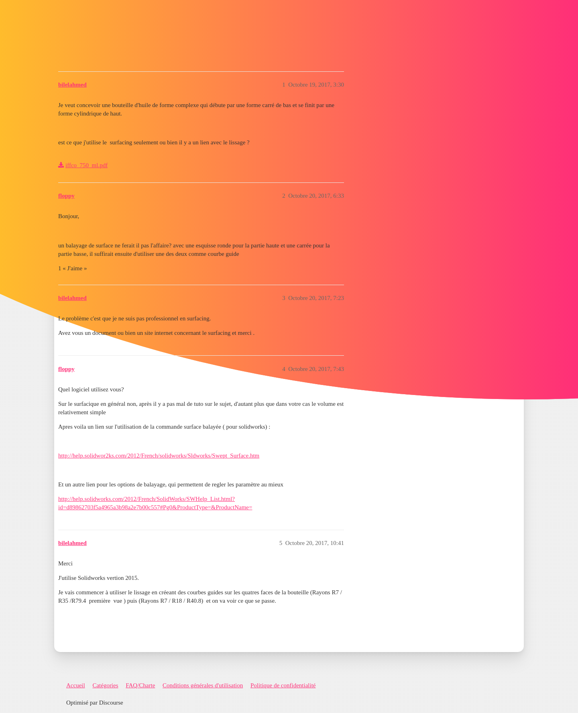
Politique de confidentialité (282, 685)
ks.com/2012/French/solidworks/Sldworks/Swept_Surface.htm (183, 455)
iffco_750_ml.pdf (86, 165)
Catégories (105, 685)
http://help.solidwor (82, 455)
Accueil (75, 685)
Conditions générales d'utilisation (203, 685)
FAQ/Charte (140, 685)
